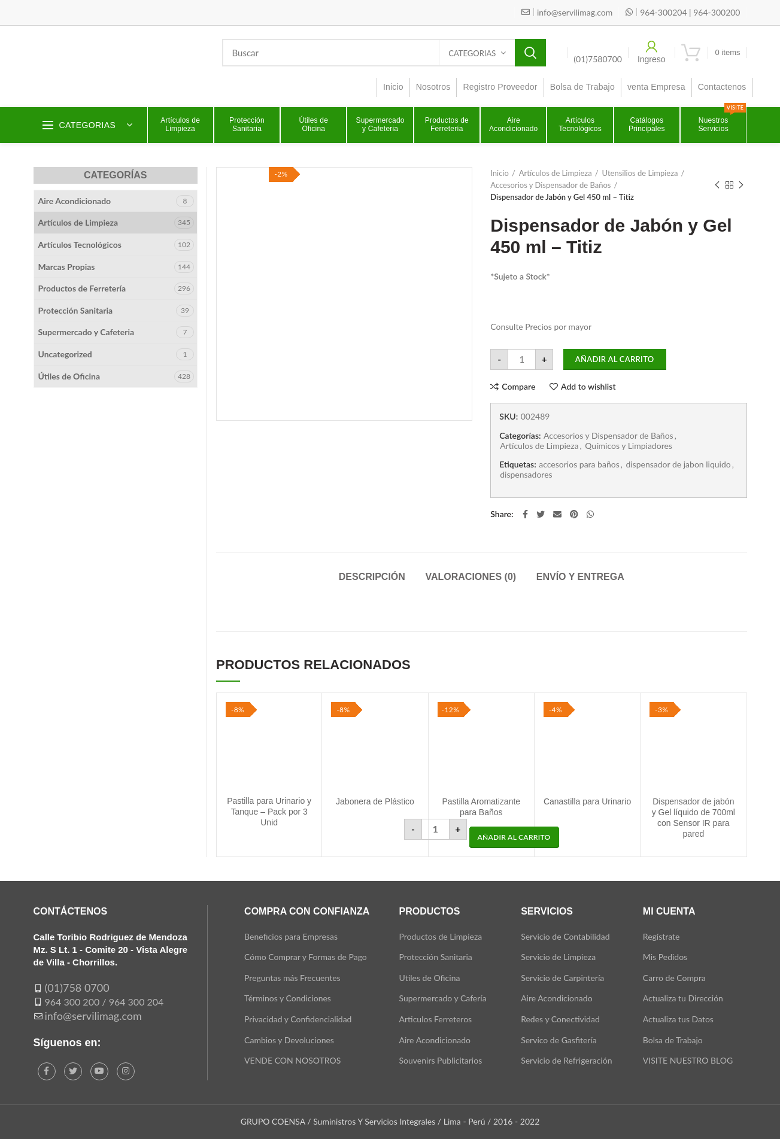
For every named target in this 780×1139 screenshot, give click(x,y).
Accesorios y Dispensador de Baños (550, 185)
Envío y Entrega (580, 577)
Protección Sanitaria (75, 310)
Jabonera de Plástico (375, 801)
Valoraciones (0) (470, 577)
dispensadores (526, 474)
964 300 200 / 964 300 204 (104, 1001)
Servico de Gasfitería (559, 1040)
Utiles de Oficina (429, 978)
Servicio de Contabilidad (565, 936)
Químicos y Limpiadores (628, 446)
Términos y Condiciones (287, 998)
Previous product (717, 185)
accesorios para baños (579, 464)
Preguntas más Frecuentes (292, 978)
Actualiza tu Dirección (683, 998)
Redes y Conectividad (560, 1019)
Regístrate (661, 936)
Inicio (499, 173)
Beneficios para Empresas (291, 936)
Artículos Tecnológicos (80, 244)
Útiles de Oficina (69, 376)
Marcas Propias (66, 267)
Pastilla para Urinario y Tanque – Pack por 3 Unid (269, 811)
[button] (514, 837)
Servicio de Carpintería (562, 978)
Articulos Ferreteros (435, 1019)
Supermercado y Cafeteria (86, 332)
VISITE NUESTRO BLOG (688, 1060)
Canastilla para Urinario (587, 801)
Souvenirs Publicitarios (440, 1060)
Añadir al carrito (614, 359)
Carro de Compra (674, 978)
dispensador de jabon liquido (678, 464)
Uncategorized (65, 354)
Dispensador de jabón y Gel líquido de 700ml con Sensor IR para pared (693, 818)
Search (530, 52)
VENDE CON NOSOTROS (292, 1060)
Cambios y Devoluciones (289, 1040)
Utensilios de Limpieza (640, 173)
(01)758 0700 (77, 987)
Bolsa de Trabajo (673, 1040)
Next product (741, 185)
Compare (518, 386)
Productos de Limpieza (440, 936)
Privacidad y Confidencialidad (297, 1019)
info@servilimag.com (93, 1015)
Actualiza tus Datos (678, 1019)
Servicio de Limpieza (558, 957)
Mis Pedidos (665, 957)
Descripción (372, 577)
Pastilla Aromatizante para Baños (481, 807)
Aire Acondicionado (74, 201)
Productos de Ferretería (82, 288)
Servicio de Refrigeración (566, 1060)
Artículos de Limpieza (555, 173)
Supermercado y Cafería (443, 998)
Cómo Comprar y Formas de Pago (305, 957)
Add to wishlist (588, 386)
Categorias (472, 53)
